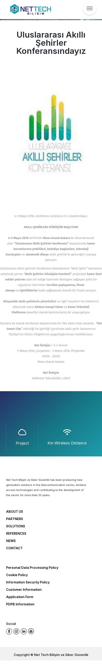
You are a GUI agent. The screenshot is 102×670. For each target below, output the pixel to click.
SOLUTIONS (15, 526)
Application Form (19, 597)
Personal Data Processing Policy (32, 568)
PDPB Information (20, 604)
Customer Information (24, 589)
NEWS (11, 541)
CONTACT (14, 548)
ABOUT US (14, 511)
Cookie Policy (17, 575)
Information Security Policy (28, 582)
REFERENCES (16, 533)
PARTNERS (14, 519)
